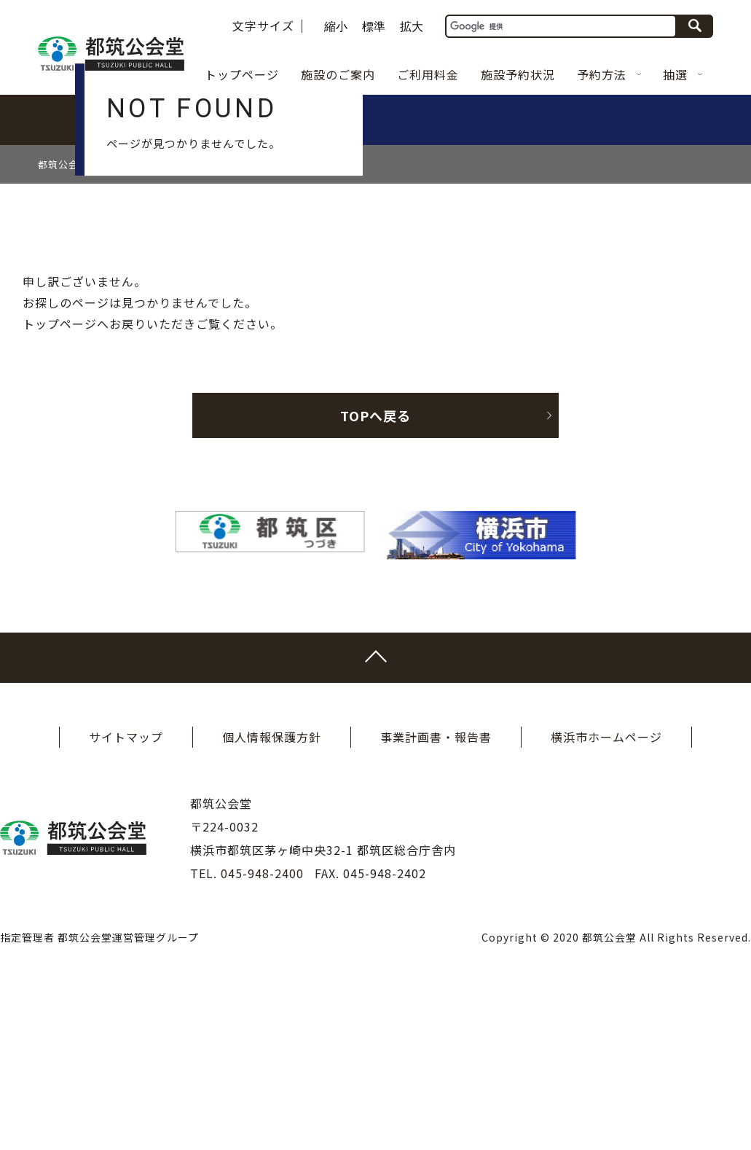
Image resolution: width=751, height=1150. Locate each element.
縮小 (335, 27)
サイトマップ (126, 898)
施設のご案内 (338, 74)
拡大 (411, 27)
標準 (373, 27)
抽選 (682, 74)
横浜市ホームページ (606, 898)
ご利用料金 (428, 74)
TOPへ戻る (445, 576)
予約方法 (609, 74)
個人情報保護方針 (271, 898)
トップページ (242, 74)
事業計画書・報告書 (436, 898)
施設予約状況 (518, 74)
